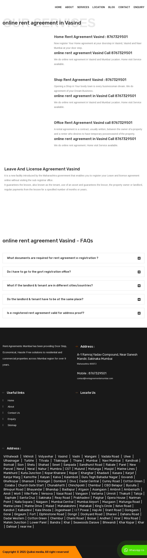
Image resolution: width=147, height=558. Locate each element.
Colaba (10, 485)
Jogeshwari (63, 510)
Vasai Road (64, 493)
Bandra (55, 522)
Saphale (11, 498)
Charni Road (75, 518)
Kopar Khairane (55, 473)
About (69, 7)
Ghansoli (28, 481)
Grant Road (113, 510)
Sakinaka (45, 498)
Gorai (7, 514)
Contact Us (14, 412)
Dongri (73, 514)
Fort (33, 514)
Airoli (7, 493)
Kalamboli (71, 477)
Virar (117, 518)
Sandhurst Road (91, 465)
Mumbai (92, 460)
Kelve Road (123, 506)
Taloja (138, 493)
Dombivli (60, 481)
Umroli (111, 493)
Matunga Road (129, 502)
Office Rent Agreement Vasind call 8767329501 (93, 123)
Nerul (20, 469)
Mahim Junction (15, 522)
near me (26, 526)
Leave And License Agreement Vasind (42, 169)
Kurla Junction (31, 473)
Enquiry (139, 7)
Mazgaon (109, 502)
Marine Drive (34, 506)
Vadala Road (110, 456)
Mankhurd (10, 473)
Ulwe (127, 456)
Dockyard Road (91, 514)
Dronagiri (44, 481)
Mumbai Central (62, 502)
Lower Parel (38, 522)
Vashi (76, 456)
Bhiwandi (109, 522)
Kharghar (87, 473)
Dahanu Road (130, 514)
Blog (111, 7)
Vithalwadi (11, 456)
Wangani (91, 456)
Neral (31, 469)
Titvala (44, 460)
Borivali (9, 465)
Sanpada (70, 465)
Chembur (95, 485)
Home (58, 7)
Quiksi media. (35, 551)
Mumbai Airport (88, 502)
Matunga (95, 469)
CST (68, 469)
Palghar (98, 498)
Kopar (73, 473)
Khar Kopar (127, 522)
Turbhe (29, 460)
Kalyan (45, 477)
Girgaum (20, 514)
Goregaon (132, 510)
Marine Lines (126, 469)
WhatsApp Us (134, 550)
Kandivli (9, 510)
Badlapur (68, 489)
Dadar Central (89, 481)
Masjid (109, 469)
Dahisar (11, 526)
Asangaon (99, 489)
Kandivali (132, 460)
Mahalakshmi (67, 506)
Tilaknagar (61, 460)
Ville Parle (31, 493)
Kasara (117, 473)
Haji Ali (97, 510)
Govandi (127, 477)
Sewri (56, 465)
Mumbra (56, 469)
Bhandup (52, 489)
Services (83, 7)
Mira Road (131, 518)
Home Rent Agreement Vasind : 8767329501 (91, 37)
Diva (73, 481)
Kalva (57, 477)
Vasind (63, 456)
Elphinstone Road (52, 514)
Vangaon (82, 493)
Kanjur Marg (12, 477)
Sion (20, 465)
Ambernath (132, 489)
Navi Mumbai (111, 460)
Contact (124, 7)
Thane (78, 460)
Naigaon (42, 502)
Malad (50, 506)
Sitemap (12, 425)
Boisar (92, 518)
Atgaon (84, 489)
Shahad (44, 465)
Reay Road (63, 498)
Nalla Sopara (24, 502)
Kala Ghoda (43, 510)
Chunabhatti (56, 485)
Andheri (105, 518)
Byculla (131, 485)
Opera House (116, 498)
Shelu (31, 465)
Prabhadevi (81, 498)
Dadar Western (14, 518)
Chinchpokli (76, 485)
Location (98, 7)
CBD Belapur (113, 485)
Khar (67, 522)
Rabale (111, 465)
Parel (123, 465)
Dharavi (111, 514)
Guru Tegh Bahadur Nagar (99, 477)
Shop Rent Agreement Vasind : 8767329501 (90, 80)
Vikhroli (28, 456)
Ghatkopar (11, 481)
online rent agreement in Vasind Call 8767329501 (95, 96)
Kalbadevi (25, 510)
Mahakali (85, 506)
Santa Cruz (28, 498)
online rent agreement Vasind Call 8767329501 (93, 53)
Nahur (42, 469)
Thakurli (125, 493)
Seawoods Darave (86, 522)
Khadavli (103, 473)
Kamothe (30, 477)
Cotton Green (133, 481)
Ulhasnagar (11, 460)
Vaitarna (97, 493)
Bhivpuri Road (13, 489)
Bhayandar (35, 489)
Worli (17, 493)
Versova (47, 493)
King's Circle (104, 506)
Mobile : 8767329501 (91, 373)
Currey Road (111, 481)
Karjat (130, 473)
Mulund (79, 469)
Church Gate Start (31, 485)
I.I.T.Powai (81, 510)
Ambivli (115, 489)
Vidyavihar (46, 456)
